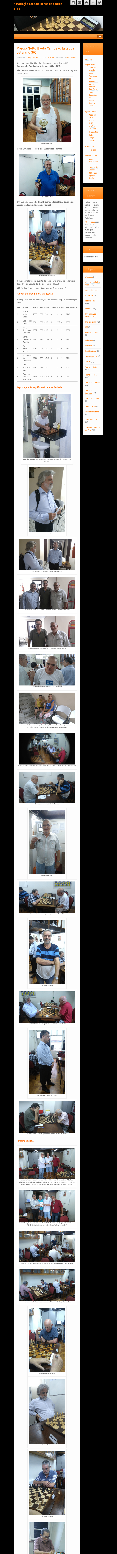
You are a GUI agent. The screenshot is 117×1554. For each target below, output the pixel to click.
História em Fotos (92, 127)
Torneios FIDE (91, 375)
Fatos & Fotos (71, 58)
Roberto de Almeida (93, 168)
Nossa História (92, 121)
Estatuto (92, 141)
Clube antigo (91, 136)
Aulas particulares (93, 161)
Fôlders (88, 309)
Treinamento (90, 406)
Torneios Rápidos (92, 399)
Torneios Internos (92, 383)
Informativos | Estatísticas (91, 315)
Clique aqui (90, 222)
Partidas (88, 346)
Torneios (92, 150)
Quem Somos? (91, 112)
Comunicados (90, 290)
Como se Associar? (92, 69)
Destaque (89, 295)
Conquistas (93, 132)
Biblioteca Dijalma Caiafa (93, 175)
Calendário (89, 147)
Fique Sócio (90, 64)
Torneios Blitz (91, 367)
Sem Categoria (91, 356)
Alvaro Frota (51, 58)
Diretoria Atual (92, 116)
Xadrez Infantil (91, 420)
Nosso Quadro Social (92, 103)
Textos (88, 362)
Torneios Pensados (89, 392)
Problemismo (90, 351)
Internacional (90, 322)
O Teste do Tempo (92, 332)
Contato (88, 59)
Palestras (89, 340)
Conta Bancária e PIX (93, 95)
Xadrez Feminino (92, 412)
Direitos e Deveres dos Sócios (93, 86)
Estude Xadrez (91, 156)
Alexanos (89, 277)
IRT (86, 327)
